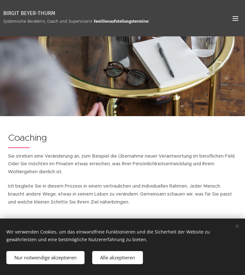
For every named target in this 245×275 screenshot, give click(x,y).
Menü (235, 18)
